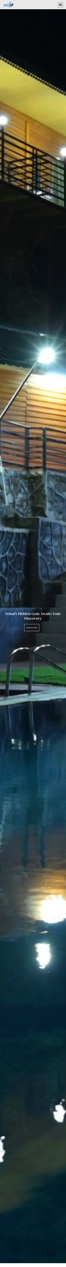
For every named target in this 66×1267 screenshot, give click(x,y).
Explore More (31, 627)
